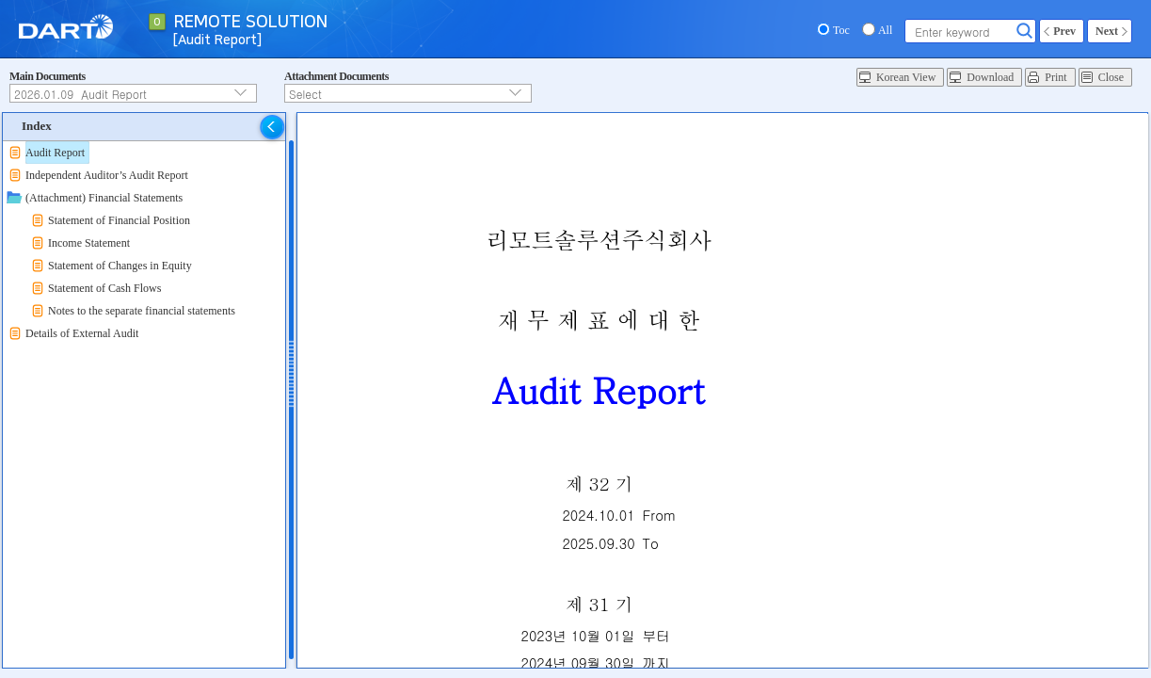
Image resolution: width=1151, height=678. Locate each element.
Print (1055, 77)
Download (990, 77)
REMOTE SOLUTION (251, 22)
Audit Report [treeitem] (55, 152)
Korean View (905, 77)
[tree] (144, 243)
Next (1106, 31)
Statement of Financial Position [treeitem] (119, 220)
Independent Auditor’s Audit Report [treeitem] (106, 175)
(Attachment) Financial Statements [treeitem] (104, 197)
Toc (841, 30)
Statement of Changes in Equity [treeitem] (120, 265)
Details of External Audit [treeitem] (81, 333)
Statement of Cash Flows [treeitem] (104, 288)
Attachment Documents (336, 76)
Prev (1064, 31)
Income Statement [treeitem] (89, 243)
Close (1111, 77)
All (885, 30)
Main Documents (47, 76)
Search (1024, 31)
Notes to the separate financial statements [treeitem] (141, 310)
